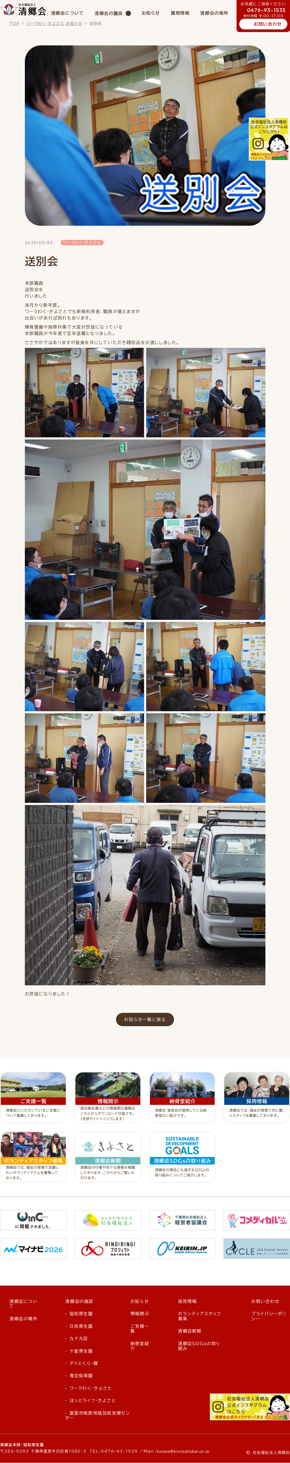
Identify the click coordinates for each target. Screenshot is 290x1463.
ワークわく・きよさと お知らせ (54, 23)
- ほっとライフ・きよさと (90, 1401)
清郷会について (67, 13)
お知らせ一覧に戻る (145, 1019)
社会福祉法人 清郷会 (23, 9)
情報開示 (139, 1314)
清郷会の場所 (214, 13)
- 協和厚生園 (79, 1314)
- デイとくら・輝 (81, 1363)
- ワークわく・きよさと (88, 1388)
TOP (14, 23)
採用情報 (180, 13)
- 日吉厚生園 (79, 1326)
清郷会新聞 (190, 1331)
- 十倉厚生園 (79, 1351)
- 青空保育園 (79, 1376)
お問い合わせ (268, 24)
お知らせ (151, 13)
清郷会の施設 (109, 13)
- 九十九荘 (76, 1339)
